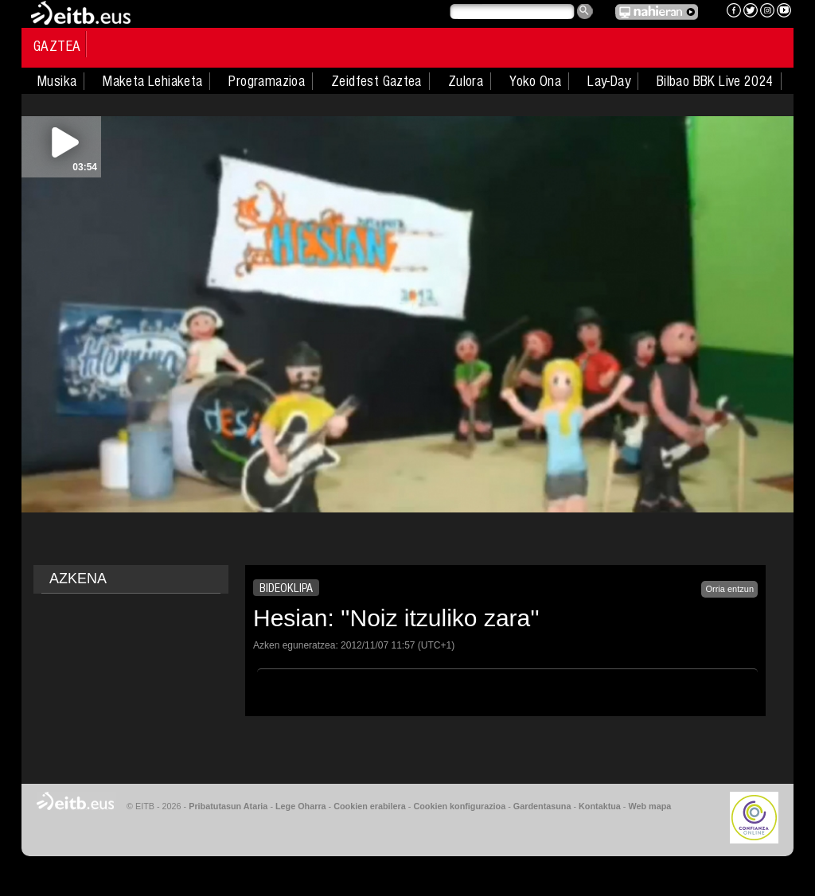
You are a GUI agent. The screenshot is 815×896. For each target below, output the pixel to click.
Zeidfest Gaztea (376, 81)
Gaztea (56, 46)
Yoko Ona (535, 81)
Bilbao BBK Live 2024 (715, 81)
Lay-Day (608, 81)
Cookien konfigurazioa (459, 806)
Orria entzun (729, 589)
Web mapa (649, 806)
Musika (56, 81)
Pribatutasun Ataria (228, 806)
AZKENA (78, 578)
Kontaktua (600, 806)
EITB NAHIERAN (656, 12)
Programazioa (266, 81)
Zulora (465, 81)
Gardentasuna (542, 806)
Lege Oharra (300, 806)
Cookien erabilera (369, 806)
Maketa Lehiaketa (152, 81)
